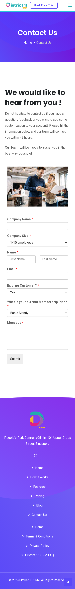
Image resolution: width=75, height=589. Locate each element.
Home (39, 468)
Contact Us (39, 515)
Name (12, 252)
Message (15, 323)
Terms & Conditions (39, 536)
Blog (39, 505)
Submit (15, 359)
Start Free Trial (43, 5)
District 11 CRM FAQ (39, 555)
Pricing (39, 496)
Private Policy (39, 546)
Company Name (20, 219)
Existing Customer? (23, 285)
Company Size (19, 236)
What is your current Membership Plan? (37, 304)
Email (12, 269)
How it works (39, 477)
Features (39, 487)
